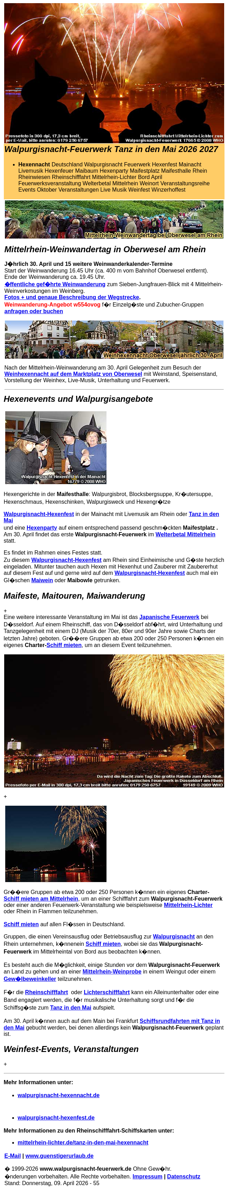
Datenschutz (183, 1176)
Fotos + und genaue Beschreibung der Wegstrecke (72, 297)
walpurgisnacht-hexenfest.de (56, 1118)
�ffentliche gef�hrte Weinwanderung (55, 284)
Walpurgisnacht (173, 937)
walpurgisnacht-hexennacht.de (59, 1095)
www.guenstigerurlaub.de (59, 1156)
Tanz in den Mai (70, 1008)
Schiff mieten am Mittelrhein (41, 899)
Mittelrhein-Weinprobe (111, 972)
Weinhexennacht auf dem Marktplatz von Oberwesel (73, 374)
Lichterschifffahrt (107, 992)
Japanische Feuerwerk (169, 617)
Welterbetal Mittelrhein (185, 534)
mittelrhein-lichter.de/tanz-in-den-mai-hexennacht (83, 1143)
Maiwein (42, 580)
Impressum (147, 1176)
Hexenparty (42, 528)
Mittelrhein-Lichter (188, 905)
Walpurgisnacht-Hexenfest (39, 514)
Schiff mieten (63, 645)
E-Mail (13, 1156)
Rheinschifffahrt (46, 992)
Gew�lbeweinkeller (30, 979)
